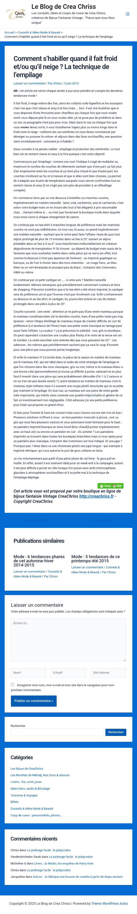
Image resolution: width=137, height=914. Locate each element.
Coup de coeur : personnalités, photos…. (37, 815)
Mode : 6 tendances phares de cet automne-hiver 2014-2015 (39, 560)
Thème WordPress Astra (109, 903)
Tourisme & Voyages (24, 795)
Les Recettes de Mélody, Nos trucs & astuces (40, 775)
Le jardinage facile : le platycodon (49, 850)
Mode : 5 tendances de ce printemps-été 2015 (96, 558)
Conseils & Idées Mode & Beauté (32, 808)
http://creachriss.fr (96, 496)
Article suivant (105, 519)
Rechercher (18, 726)
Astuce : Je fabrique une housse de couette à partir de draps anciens (78, 876)
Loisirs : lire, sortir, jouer (26, 782)
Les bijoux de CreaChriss (27, 768)
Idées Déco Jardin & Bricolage (30, 788)
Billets (15, 802)
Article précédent (34, 519)
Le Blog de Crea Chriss (64, 6)
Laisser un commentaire (29, 83)
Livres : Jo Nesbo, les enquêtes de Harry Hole (63, 863)
